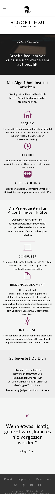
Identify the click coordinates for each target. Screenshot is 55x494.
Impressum (24, 479)
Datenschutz (43, 479)
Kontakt (8, 479)
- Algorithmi (27, 451)
